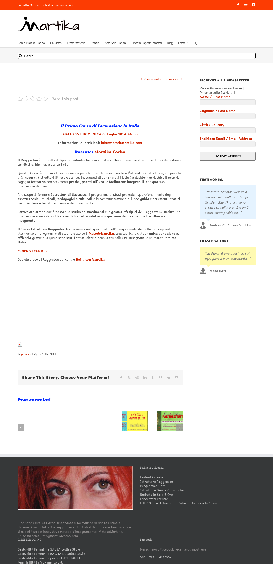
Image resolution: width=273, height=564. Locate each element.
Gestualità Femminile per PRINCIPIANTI (49, 558)
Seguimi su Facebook (155, 556)
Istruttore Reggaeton (156, 482)
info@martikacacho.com (58, 5)
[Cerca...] (137, 56)
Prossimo (172, 79)
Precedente (152, 79)
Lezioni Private (151, 477)
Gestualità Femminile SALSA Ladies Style (49, 549)
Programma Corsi (153, 486)
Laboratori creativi (154, 499)
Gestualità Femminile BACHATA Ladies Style (51, 554)
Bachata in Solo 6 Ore (156, 495)
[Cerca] (21, 56)
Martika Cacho (109, 152)
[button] (195, 42)
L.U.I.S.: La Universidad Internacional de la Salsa (178, 503)
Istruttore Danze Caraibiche (162, 490)
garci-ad (26, 354)
